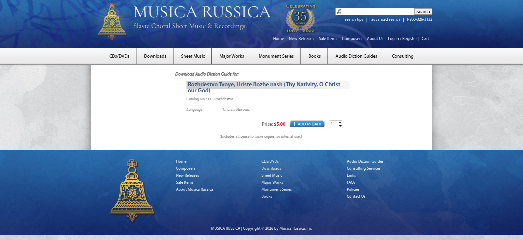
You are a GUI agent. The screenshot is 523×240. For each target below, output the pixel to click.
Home (278, 39)
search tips (354, 20)
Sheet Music (193, 56)
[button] (340, 122)
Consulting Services (364, 169)
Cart (425, 39)
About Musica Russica (194, 190)
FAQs (351, 183)
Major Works (231, 56)
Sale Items (328, 39)
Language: (195, 109)
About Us (375, 39)
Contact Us (356, 197)
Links (351, 176)
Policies (353, 190)
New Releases (301, 39)
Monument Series (276, 56)
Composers (352, 39)
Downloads (155, 56)
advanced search (385, 20)
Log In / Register (402, 39)
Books (315, 56)
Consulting (403, 56)
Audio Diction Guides (356, 56)
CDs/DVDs (119, 56)
